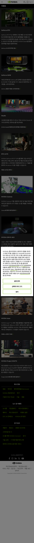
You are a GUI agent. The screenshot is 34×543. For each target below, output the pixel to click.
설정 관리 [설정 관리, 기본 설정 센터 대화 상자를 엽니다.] (17, 281)
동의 (17, 292)
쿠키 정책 (24, 265)
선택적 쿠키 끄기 (17, 286)
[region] (17, 271)
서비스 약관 (14, 269)
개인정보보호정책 (14, 265)
